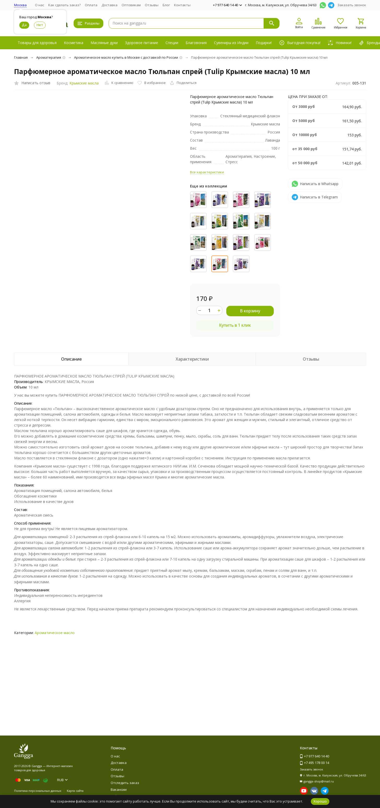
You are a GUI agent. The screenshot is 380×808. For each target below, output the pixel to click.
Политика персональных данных (37, 791)
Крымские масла (84, 83)
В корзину (250, 311)
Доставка (109, 5)
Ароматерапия (48, 57)
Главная (21, 57)
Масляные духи (104, 42)
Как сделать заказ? (64, 5)
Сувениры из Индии (231, 42)
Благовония (196, 42)
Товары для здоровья (37, 42)
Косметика (73, 42)
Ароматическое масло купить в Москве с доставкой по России (126, 57)
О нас (39, 5)
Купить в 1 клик (235, 325)
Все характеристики (207, 172)
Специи (171, 42)
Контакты (182, 5)
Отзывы (151, 5)
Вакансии (119, 789)
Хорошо (320, 801)
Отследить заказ (125, 782)
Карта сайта (75, 791)
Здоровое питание (141, 42)
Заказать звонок (351, 5)
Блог (166, 5)
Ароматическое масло (55, 632)
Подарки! (264, 42)
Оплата (91, 5)
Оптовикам (131, 5)
